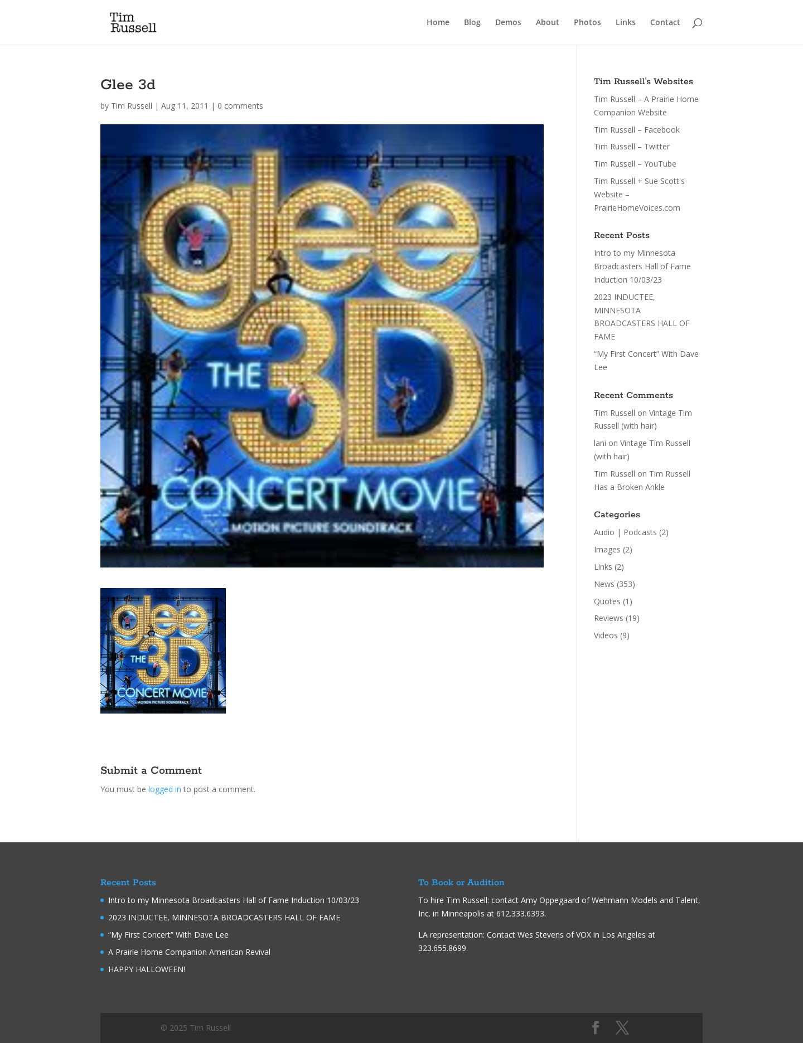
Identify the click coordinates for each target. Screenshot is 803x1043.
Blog (472, 22)
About (547, 22)
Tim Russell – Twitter (632, 146)
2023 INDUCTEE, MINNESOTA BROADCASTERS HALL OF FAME (224, 917)
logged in (164, 789)
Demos (508, 22)
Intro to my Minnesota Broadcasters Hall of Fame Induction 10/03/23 (642, 266)
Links (626, 22)
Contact (665, 22)
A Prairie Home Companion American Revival (189, 952)
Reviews (608, 618)
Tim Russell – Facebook (637, 129)
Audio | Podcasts (625, 532)
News (604, 584)
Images (607, 549)
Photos (587, 22)
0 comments (240, 105)
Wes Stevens (540, 934)
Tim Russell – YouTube (635, 163)
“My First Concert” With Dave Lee (168, 934)
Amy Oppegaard (550, 900)
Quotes (607, 601)
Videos (606, 635)
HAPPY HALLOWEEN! (146, 969)
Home (438, 22)
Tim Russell (131, 105)
